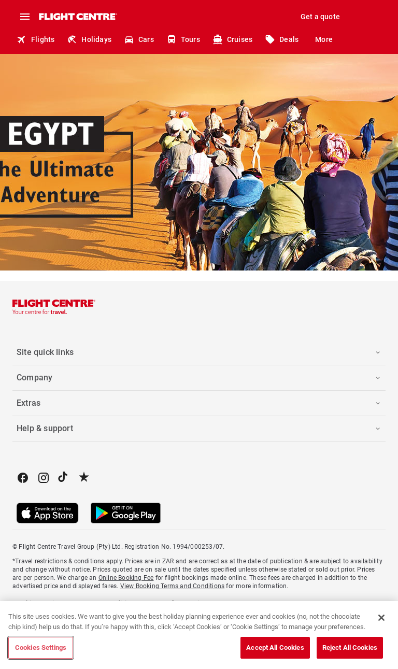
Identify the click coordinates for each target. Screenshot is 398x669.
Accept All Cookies (275, 647)
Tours (183, 39)
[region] (199, 635)
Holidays (89, 39)
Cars (139, 39)
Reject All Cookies (349, 647)
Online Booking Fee (126, 577)
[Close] (381, 617)
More (324, 39)
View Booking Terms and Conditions (172, 586)
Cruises (232, 39)
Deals (281, 39)
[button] (199, 352)
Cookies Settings (40, 647)
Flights (35, 39)
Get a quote (320, 16)
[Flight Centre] (77, 16)
